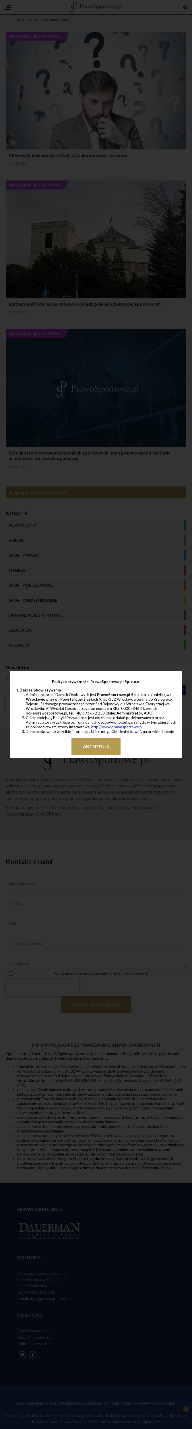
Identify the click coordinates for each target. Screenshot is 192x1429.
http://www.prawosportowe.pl (117, 727)
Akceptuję (96, 746)
